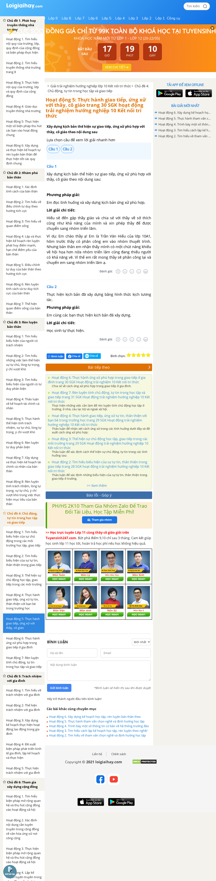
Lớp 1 (160, 18)
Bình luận (55, 356)
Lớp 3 (133, 18)
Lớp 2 (147, 18)
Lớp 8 (66, 18)
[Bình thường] (131, 271)
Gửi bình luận (59, 688)
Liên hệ (97, 754)
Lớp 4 (120, 18)
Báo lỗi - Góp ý (99, 495)
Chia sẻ (74, 356)
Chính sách (118, 754)
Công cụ (173, 18)
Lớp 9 (53, 18)
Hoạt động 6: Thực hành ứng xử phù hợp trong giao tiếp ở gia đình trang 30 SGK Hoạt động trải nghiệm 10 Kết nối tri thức (96, 379)
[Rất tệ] (118, 271)
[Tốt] (138, 271)
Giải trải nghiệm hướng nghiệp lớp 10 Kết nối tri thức (91, 86)
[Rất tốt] (145, 271)
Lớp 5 (106, 18)
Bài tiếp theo (119, 367)
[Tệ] (125, 271)
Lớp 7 (80, 18)
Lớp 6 (93, 18)
